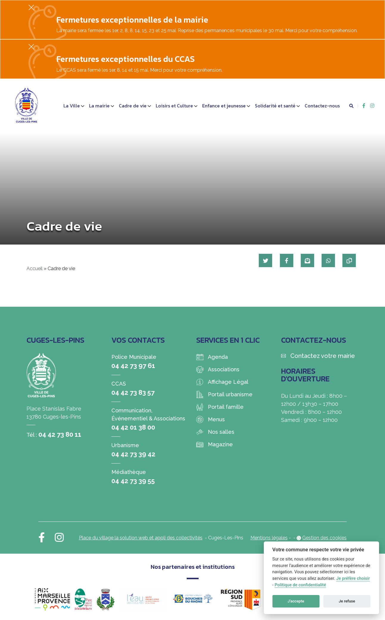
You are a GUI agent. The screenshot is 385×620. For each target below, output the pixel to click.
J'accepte (296, 601)
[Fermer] (31, 7)
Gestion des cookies (324, 538)
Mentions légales (269, 538)
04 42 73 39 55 (133, 481)
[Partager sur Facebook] (285, 260)
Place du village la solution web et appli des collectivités (140, 538)
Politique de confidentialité (300, 585)
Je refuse (347, 601)
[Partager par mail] (307, 260)
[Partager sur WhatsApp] (328, 260)
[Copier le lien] (349, 260)
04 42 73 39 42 (133, 454)
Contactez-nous (322, 105)
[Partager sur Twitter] (264, 260)
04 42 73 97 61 (133, 366)
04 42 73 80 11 (59, 434)
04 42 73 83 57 (133, 392)
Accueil (35, 268)
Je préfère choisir (353, 578)
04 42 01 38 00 (133, 427)
